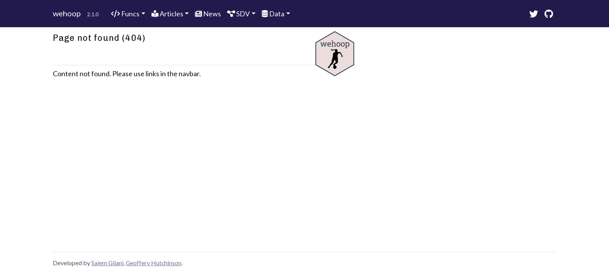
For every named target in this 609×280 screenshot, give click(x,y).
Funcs (125, 13)
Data (273, 13)
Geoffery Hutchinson (153, 262)
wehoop (67, 13)
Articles (167, 13)
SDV (238, 13)
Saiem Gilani (107, 262)
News (208, 13)
